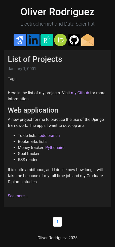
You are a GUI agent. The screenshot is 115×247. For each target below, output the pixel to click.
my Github (80, 92)
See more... (18, 195)
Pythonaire (54, 147)
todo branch (49, 135)
